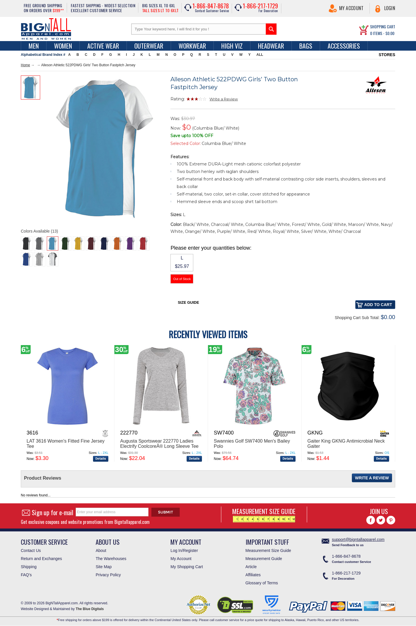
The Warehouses (111, 558)
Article (251, 566)
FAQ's (26, 574)
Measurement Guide (264, 558)
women (63, 45)
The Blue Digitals (90, 609)
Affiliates (253, 574)
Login (389, 8)
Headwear (271, 45)
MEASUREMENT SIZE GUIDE (264, 514)
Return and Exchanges (41, 558)
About (101, 550)
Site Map (104, 566)
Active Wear (103, 45)
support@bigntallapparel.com (358, 539)
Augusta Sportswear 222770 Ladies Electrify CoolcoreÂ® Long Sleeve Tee (159, 444)
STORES (387, 54)
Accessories (344, 45)
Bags (305, 45)
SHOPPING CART (382, 26)
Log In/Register (184, 550)
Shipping (29, 566)
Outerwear (148, 45)
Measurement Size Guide (268, 550)
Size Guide (188, 302)
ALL (260, 55)
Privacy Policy (108, 574)
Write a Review (223, 99)
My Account (351, 8)
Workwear (192, 45)
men (34, 45)
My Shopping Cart (186, 566)
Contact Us (31, 550)
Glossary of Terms (262, 583)
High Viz (232, 45)
